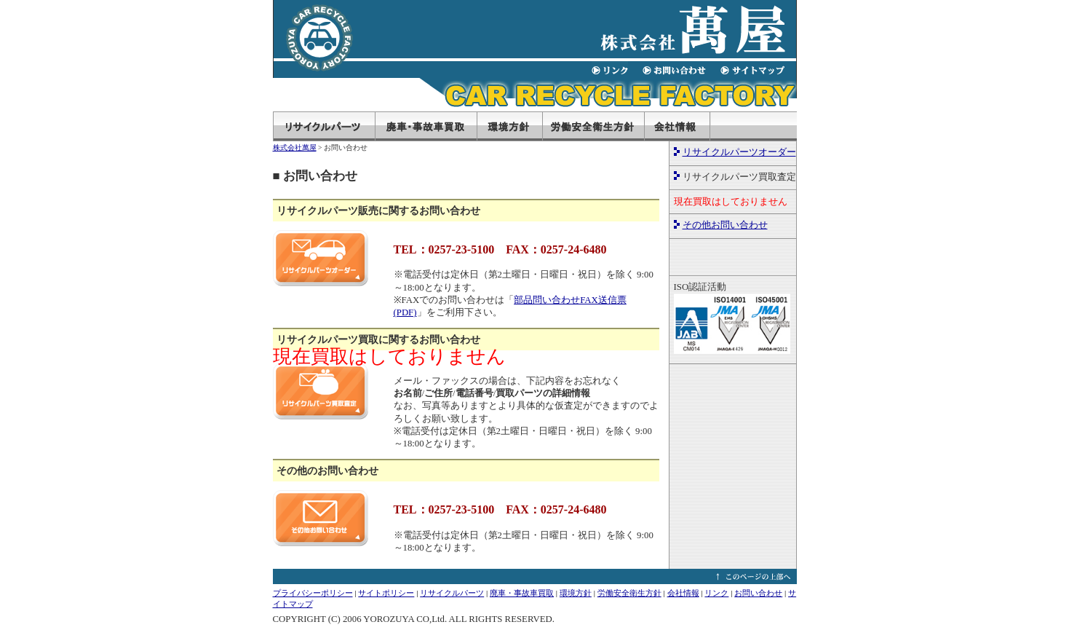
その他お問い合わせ (725, 225)
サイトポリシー (386, 592)
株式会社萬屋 (295, 147)
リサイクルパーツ (452, 592)
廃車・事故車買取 (522, 592)
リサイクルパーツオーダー (739, 152)
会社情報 (683, 592)
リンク (716, 592)
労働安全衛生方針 (629, 592)
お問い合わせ (758, 592)
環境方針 (576, 592)
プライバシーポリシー (313, 592)
